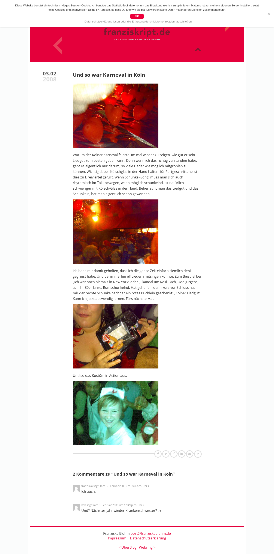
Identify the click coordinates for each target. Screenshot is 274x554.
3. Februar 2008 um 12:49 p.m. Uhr (120, 505)
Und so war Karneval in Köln (109, 74)
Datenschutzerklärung (148, 538)
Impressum (117, 538)
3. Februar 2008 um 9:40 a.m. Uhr (126, 486)
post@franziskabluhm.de (151, 533)
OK (137, 16)
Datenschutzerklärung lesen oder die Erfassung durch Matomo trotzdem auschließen (138, 21)
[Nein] (269, 14)
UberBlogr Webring (137, 547)
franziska (87, 486)
